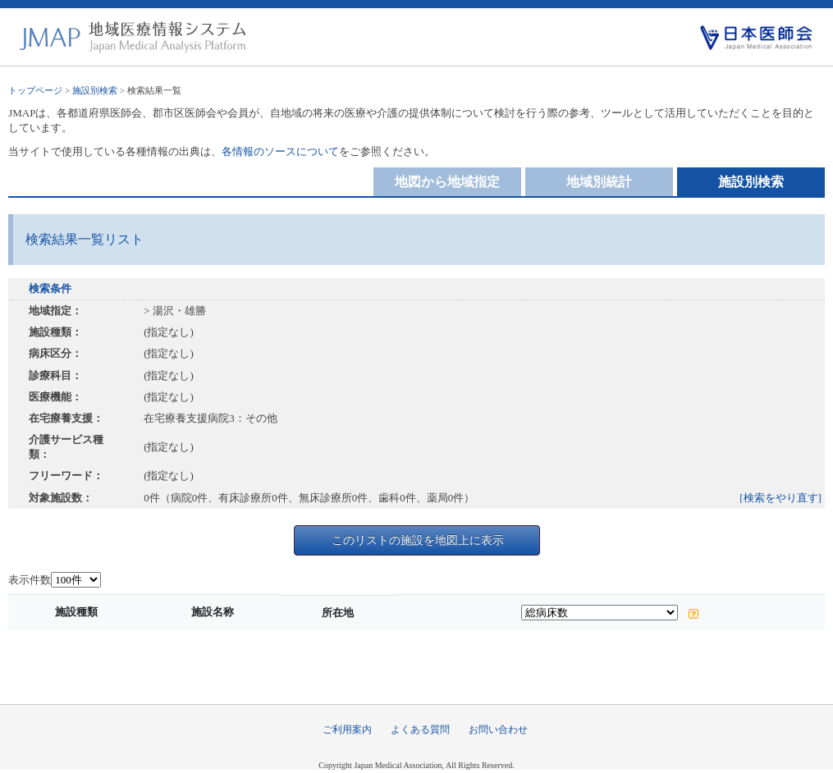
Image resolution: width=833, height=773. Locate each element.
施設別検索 (94, 90)
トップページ (35, 90)
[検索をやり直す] (780, 498)
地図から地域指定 (447, 182)
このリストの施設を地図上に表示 (418, 540)
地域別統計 (599, 182)
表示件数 (29, 580)
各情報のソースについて (280, 151)
